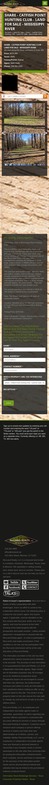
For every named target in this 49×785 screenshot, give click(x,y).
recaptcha (10, 389)
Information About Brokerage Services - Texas (23, 776)
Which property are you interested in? (23, 378)
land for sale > (19, 32)
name (7, 346)
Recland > (9, 32)
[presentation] (17, 394)
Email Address (12, 356)
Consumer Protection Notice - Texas (19, 779)
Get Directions (14, 96)
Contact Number (13, 367)
